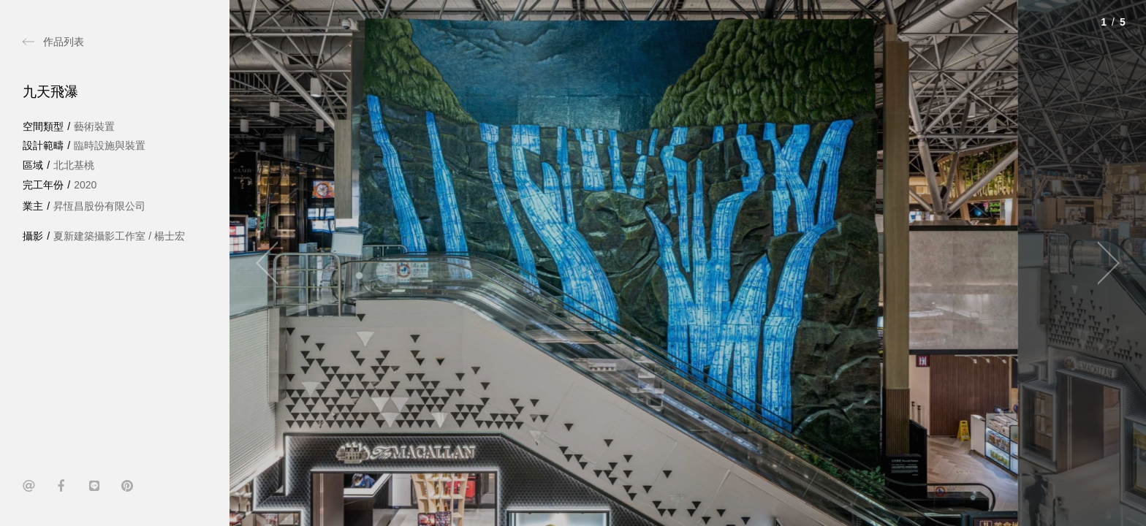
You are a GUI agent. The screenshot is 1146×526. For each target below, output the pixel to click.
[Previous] (273, 263)
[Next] (1102, 263)
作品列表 (63, 42)
